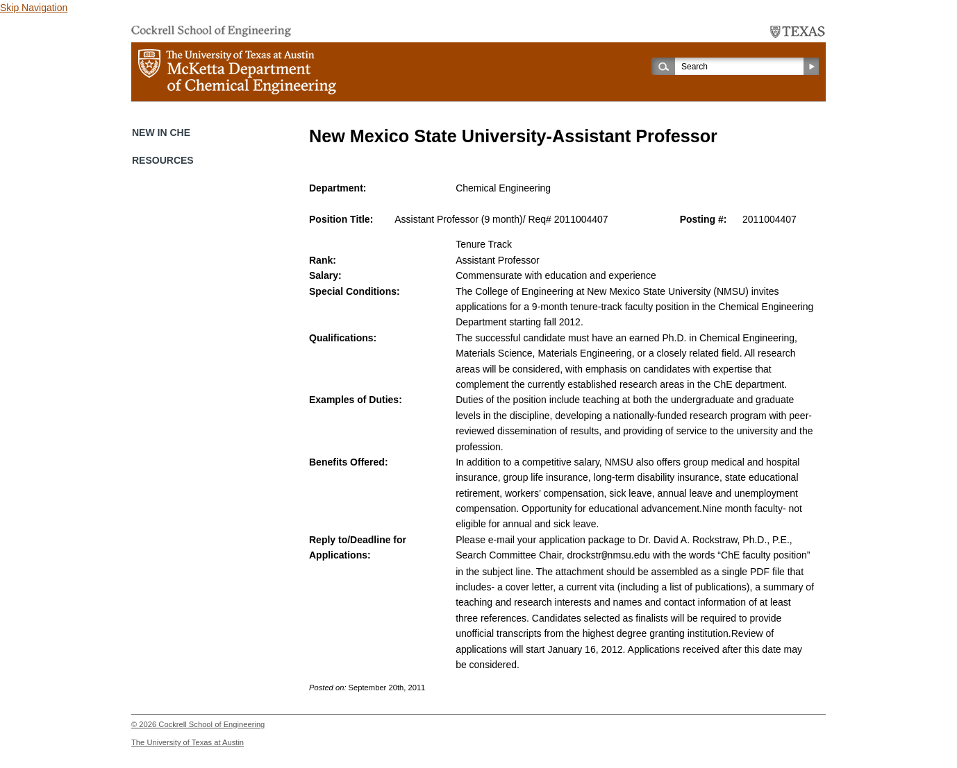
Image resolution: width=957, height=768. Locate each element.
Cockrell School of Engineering (211, 723)
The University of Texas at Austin (187, 741)
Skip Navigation (33, 7)
